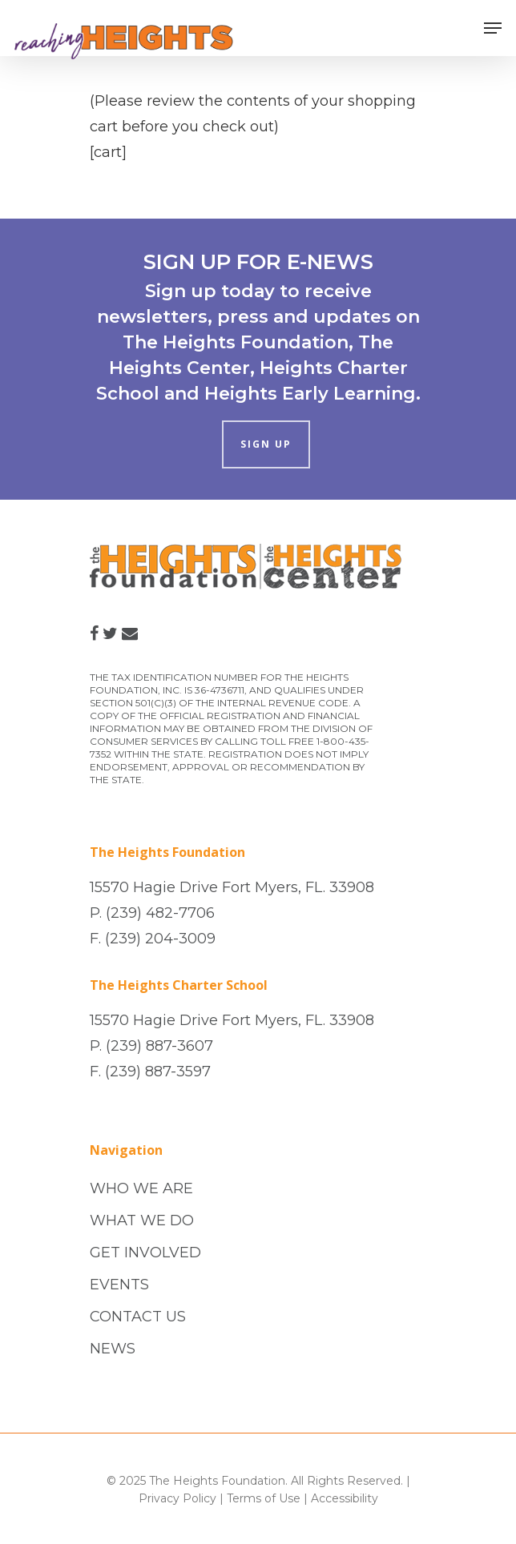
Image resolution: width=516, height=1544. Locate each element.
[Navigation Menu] (493, 28)
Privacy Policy (177, 1498)
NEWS (112, 1348)
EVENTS (119, 1284)
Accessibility (344, 1498)
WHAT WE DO (142, 1220)
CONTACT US (138, 1316)
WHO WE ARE (141, 1188)
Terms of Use (263, 1498)
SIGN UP (266, 444)
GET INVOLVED (145, 1252)
